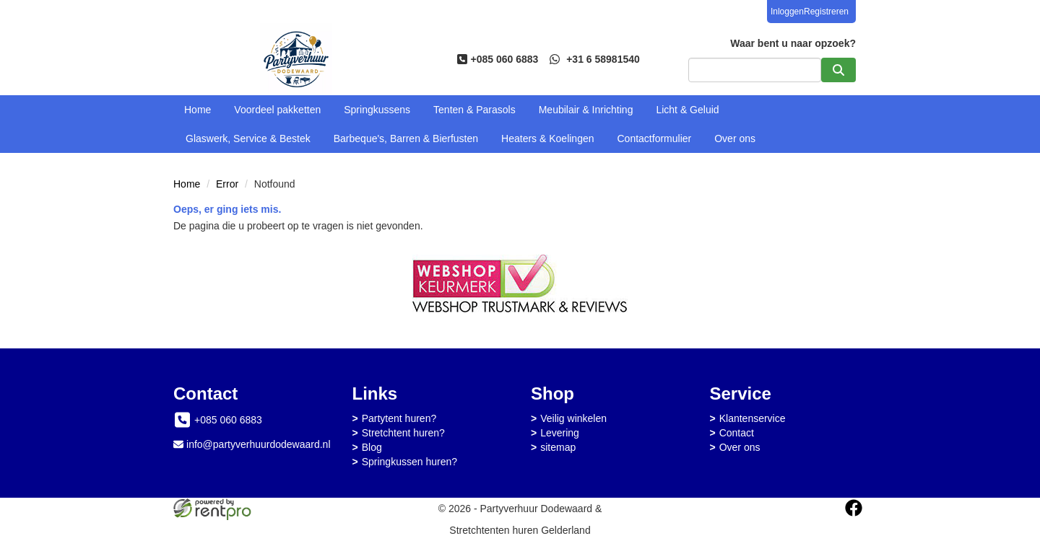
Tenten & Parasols (474, 109)
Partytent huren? (399, 418)
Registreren (826, 11)
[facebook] (854, 507)
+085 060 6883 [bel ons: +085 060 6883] (228, 420)
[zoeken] (838, 70)
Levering (559, 433)
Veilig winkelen (573, 418)
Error (227, 184)
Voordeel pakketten (277, 109)
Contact (736, 433)
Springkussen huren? (409, 461)
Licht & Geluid (687, 109)
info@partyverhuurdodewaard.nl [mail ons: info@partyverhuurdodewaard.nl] (258, 444)
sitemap (558, 447)
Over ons (734, 138)
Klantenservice (752, 418)
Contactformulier (655, 138)
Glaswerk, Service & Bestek (248, 138)
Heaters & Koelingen (547, 138)
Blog (372, 447)
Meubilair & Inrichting (586, 109)
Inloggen (787, 11)
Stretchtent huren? (403, 433)
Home (197, 109)
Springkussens (377, 109)
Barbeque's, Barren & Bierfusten (406, 138)
